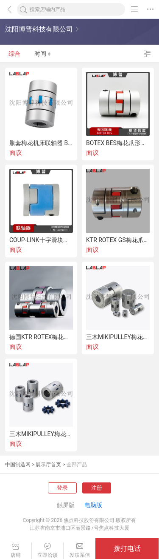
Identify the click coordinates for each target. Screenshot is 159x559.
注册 (96, 488)
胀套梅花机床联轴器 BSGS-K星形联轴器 (41, 143)
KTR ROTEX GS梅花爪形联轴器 (118, 240)
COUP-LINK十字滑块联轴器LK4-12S (41, 240)
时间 (42, 53)
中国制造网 (18, 465)
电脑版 (93, 505)
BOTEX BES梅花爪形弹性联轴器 (118, 143)
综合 (14, 53)
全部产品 (77, 465)
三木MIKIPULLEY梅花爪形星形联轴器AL (118, 337)
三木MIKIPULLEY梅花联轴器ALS (41, 434)
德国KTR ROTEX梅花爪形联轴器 (41, 337)
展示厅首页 (48, 465)
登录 (62, 488)
